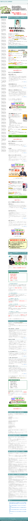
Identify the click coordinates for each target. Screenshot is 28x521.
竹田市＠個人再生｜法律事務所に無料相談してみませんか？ (3, 116)
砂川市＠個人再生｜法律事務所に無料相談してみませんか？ (3, 144)
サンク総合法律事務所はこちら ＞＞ (18, 67)
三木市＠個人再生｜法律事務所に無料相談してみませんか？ (3, 92)
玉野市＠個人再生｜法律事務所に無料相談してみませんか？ (3, 71)
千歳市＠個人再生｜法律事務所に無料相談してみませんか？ (3, 75)
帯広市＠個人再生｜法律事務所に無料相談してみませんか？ (3, 38)
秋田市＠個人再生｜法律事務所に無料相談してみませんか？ (3, 89)
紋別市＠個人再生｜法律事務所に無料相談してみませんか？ (3, 151)
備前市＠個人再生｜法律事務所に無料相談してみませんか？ (3, 109)
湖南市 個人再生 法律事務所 (6, 1)
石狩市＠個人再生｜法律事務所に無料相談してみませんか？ (3, 23)
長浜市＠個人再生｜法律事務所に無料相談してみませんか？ (3, 27)
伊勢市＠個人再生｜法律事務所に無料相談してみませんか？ (3, 133)
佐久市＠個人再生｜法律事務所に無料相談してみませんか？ (3, 129)
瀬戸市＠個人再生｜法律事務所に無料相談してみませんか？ (3, 99)
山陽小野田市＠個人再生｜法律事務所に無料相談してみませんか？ (3, 30)
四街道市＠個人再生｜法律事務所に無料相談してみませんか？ (3, 140)
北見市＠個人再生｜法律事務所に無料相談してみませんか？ (3, 123)
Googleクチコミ (25, 81)
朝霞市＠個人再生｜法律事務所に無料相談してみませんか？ (3, 48)
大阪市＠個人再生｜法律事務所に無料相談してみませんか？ (3, 119)
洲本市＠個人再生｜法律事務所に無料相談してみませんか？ (3, 44)
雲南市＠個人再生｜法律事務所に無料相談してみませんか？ (3, 113)
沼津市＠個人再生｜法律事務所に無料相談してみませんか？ (3, 96)
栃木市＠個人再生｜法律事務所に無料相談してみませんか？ (3, 20)
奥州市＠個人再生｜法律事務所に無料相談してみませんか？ (3, 58)
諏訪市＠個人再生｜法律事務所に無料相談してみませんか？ (3, 106)
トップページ (11, 513)
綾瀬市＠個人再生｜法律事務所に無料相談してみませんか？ (3, 34)
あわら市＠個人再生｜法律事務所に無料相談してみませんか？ (3, 81)
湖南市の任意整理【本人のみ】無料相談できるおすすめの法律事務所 (17, 502)
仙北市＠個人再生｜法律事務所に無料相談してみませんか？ (3, 51)
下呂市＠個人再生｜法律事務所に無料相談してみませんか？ (3, 86)
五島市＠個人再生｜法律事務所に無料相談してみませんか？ (3, 147)
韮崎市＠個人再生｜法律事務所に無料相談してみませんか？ (3, 41)
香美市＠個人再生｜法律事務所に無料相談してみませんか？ (3, 61)
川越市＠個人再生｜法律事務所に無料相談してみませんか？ (3, 54)
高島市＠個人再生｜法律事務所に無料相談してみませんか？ (3, 68)
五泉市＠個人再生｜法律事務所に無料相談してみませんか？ (3, 78)
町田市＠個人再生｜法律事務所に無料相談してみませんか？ (3, 136)
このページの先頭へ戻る (25, 516)
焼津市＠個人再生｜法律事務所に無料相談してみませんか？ (3, 102)
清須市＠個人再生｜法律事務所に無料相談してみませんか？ (3, 126)
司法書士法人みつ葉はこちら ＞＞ (17, 196)
